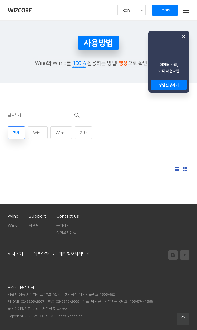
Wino (38, 133)
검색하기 (74, 115)
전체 (16, 133)
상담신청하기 (169, 85)
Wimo (61, 133)
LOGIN (165, 10)
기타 (83, 133)
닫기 (184, 36)
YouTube (184, 255)
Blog (173, 255)
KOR (126, 10)
